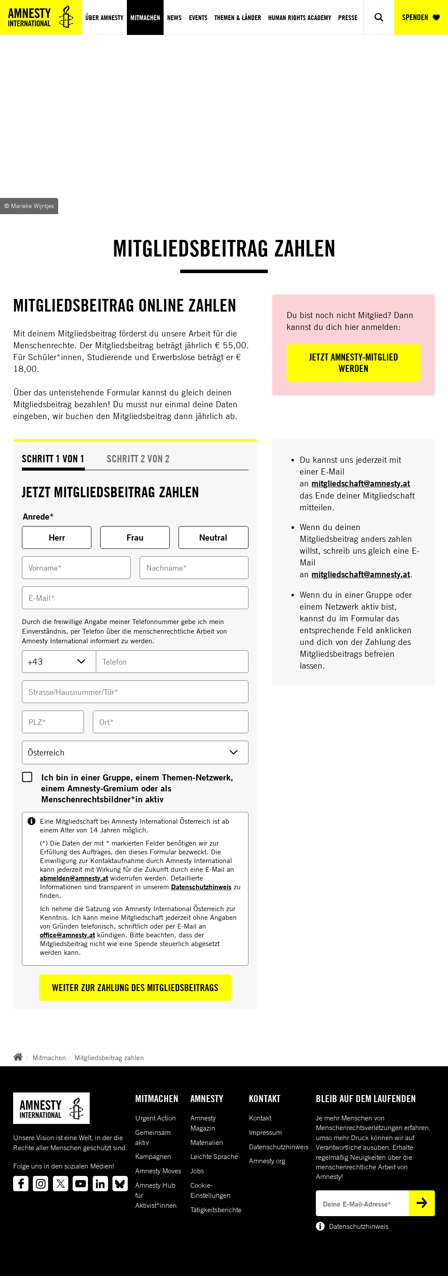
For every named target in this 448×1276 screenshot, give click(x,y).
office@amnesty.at (67, 934)
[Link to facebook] (20, 1183)
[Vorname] (76, 567)
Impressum (265, 1132)
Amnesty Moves (158, 1170)
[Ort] (170, 722)
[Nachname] (194, 567)
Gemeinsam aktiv (153, 1137)
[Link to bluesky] (120, 1183)
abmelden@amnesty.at (74, 877)
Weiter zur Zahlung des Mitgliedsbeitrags (135, 987)
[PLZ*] (53, 722)
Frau (135, 537)
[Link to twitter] (60, 1183)
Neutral (213, 537)
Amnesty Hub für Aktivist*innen (156, 1195)
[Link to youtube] (80, 1183)
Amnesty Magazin (203, 1122)
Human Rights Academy (299, 17)
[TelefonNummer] (172, 661)
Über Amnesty (104, 17)
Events (198, 17)
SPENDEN (421, 17)
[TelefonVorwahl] (59, 662)
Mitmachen (145, 17)
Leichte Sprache (214, 1156)
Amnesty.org (267, 1160)
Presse (347, 17)
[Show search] (378, 17)
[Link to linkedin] (100, 1183)
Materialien (206, 1142)
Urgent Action (155, 1117)
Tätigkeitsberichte (216, 1209)
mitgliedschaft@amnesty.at (361, 483)
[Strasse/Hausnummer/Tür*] (135, 691)
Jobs (197, 1170)
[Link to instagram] (40, 1183)
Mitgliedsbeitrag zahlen (109, 1057)
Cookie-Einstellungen (210, 1190)
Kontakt (260, 1117)
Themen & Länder (237, 17)
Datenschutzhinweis (201, 886)
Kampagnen (153, 1156)
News (174, 17)
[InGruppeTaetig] (27, 777)
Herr (57, 537)
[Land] (135, 752)
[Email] (135, 597)
